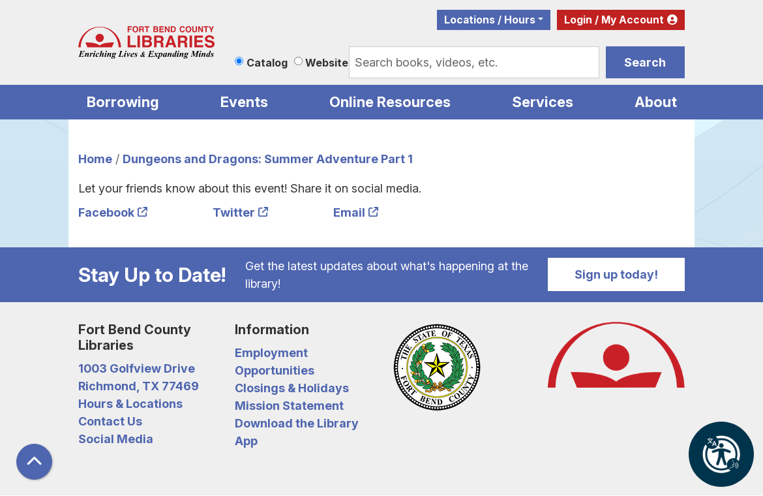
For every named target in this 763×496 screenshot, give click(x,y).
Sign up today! (616, 274)
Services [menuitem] (542, 101)
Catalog (267, 62)
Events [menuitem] (244, 101)
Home (95, 159)
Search (645, 62)
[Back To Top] (34, 462)
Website (326, 62)
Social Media (115, 439)
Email (349, 212)
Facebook (106, 212)
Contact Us (110, 421)
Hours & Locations (130, 404)
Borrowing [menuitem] (123, 101)
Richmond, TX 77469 (138, 386)
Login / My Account (614, 20)
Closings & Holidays (292, 388)
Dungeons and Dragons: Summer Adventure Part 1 (268, 159)
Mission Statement (289, 405)
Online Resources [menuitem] (390, 101)
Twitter (234, 212)
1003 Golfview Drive (136, 368)
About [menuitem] (656, 101)
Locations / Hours (489, 20)
